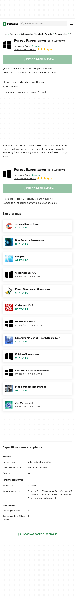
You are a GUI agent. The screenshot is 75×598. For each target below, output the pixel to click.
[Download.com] (10, 24)
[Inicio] (5, 34)
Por (22, 46)
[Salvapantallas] (61, 34)
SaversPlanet (12, 86)
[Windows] (14, 34)
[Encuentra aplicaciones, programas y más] (43, 23)
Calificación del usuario (33, 49)
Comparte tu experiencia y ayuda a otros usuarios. (30, 72)
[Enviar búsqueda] (22, 23)
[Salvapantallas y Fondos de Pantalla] (36, 34)
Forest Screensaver (39, 40)
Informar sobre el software (37, 534)
